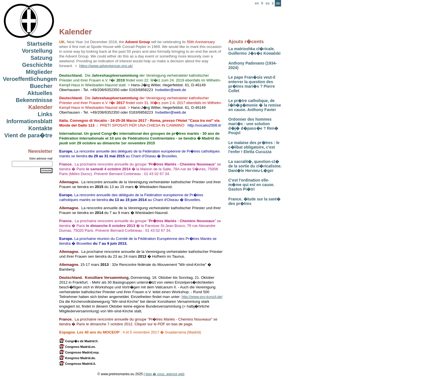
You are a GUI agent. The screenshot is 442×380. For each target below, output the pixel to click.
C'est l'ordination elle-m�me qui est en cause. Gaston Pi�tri (251, 184)
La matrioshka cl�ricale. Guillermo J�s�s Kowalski (254, 51)
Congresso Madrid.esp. (79, 352)
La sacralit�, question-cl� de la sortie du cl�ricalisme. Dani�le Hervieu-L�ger (255, 166)
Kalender (40, 107)
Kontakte (40, 128)
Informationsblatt (29, 121)
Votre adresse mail (40, 158)
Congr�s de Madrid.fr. (78, 341)
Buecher (41, 86)
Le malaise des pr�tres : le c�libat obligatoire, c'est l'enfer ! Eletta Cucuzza (253, 147)
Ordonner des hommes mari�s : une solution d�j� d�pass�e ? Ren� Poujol (253, 126)
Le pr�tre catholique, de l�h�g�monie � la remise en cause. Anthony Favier (254, 105)
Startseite (39, 44)
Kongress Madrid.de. (77, 358)
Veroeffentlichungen (30, 79)
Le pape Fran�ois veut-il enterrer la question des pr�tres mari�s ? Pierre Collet (251, 84)
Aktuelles (39, 93)
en (257, 3)
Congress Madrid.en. (77, 346)
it (273, 3)
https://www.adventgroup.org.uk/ (106, 66)
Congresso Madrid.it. (77, 363)
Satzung (41, 58)
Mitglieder (39, 72)
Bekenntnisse (34, 100)
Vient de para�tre (28, 135)
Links (45, 114)
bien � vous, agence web (164, 374)
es (267, 3)
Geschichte (37, 65)
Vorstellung (37, 51)
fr (262, 3)
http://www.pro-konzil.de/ (202, 297)
